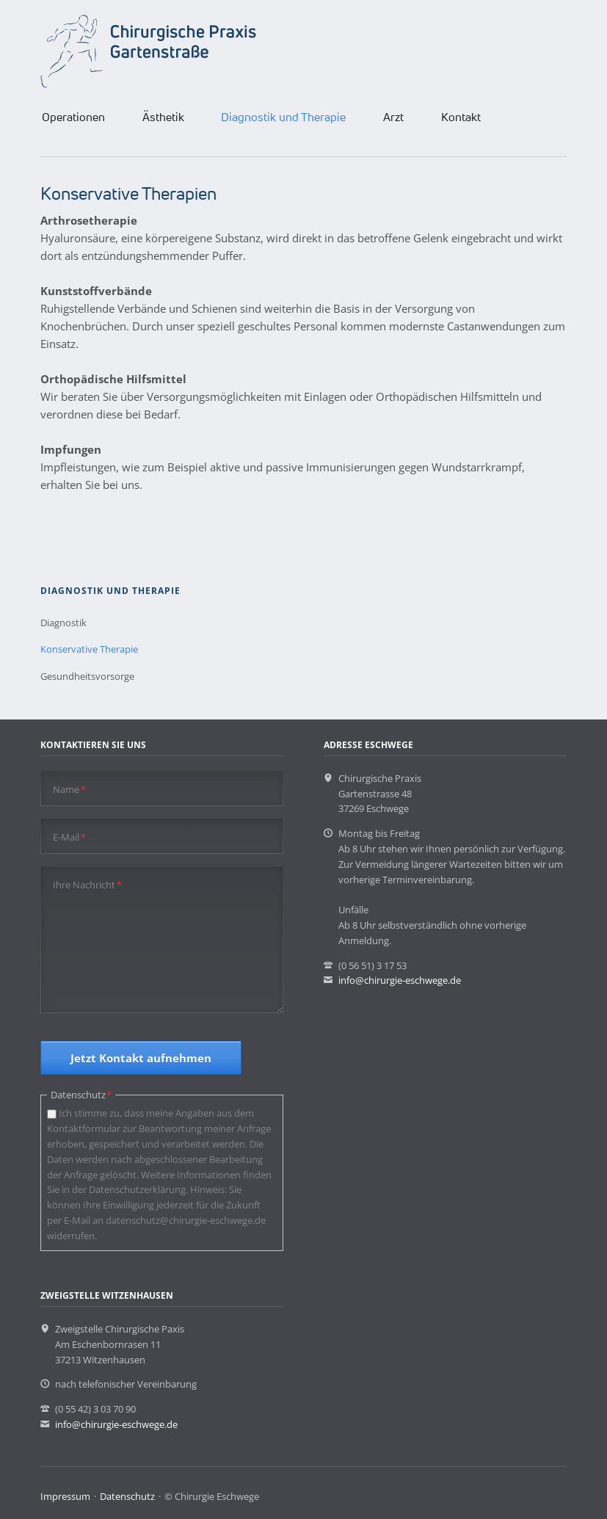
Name (69, 789)
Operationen (73, 116)
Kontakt (461, 116)
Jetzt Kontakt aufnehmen (140, 1058)
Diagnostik (63, 622)
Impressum (65, 1496)
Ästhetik (163, 116)
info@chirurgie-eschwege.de (399, 980)
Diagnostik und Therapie (283, 116)
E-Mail (69, 837)
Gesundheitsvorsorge (87, 676)
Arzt (393, 116)
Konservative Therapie (89, 649)
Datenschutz (127, 1496)
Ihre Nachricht (87, 884)
